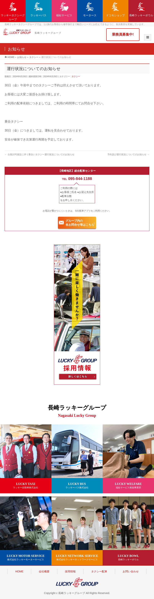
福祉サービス (64, 9)
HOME (19, 571)
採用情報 (70, 571)
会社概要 (44, 571)
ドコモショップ (115, 9)
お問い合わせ (131, 571)
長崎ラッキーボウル (141, 9)
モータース (89, 9)
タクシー (76, 76)
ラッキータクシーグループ (13, 11)
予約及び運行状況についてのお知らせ (128, 154)
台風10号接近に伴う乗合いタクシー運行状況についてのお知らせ (39, 154)
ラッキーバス (38, 9)
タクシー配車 (99, 571)
